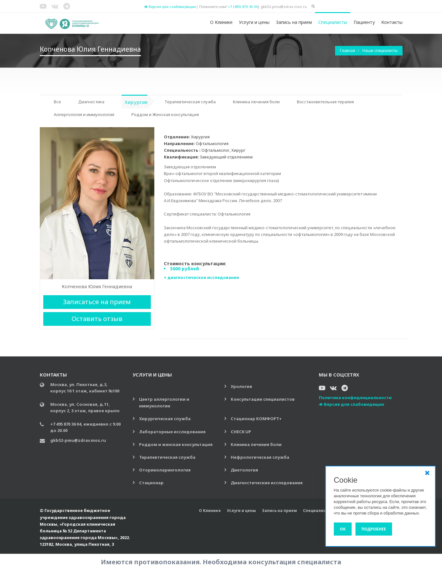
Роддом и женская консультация (176, 444)
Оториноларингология (165, 470)
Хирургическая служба (165, 418)
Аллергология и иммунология (84, 114)
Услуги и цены (254, 22)
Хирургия (136, 102)
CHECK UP (241, 432)
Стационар (151, 483)
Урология (241, 386)
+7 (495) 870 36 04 (242, 6)
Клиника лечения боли (256, 102)
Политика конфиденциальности (355, 397)
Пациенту (364, 22)
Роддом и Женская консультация (165, 114)
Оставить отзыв (97, 318)
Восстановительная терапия (325, 102)
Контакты (392, 22)
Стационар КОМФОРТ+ (256, 418)
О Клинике (221, 22)
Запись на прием (294, 22)
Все (57, 102)
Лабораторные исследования (172, 432)
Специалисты (332, 22)
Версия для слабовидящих (170, 6)
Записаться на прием (97, 301)
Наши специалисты (380, 50)
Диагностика (91, 102)
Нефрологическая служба (260, 457)
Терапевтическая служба (190, 102)
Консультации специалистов (263, 399)
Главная (348, 50)
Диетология (244, 470)
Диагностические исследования (267, 483)
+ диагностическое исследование (201, 277)
